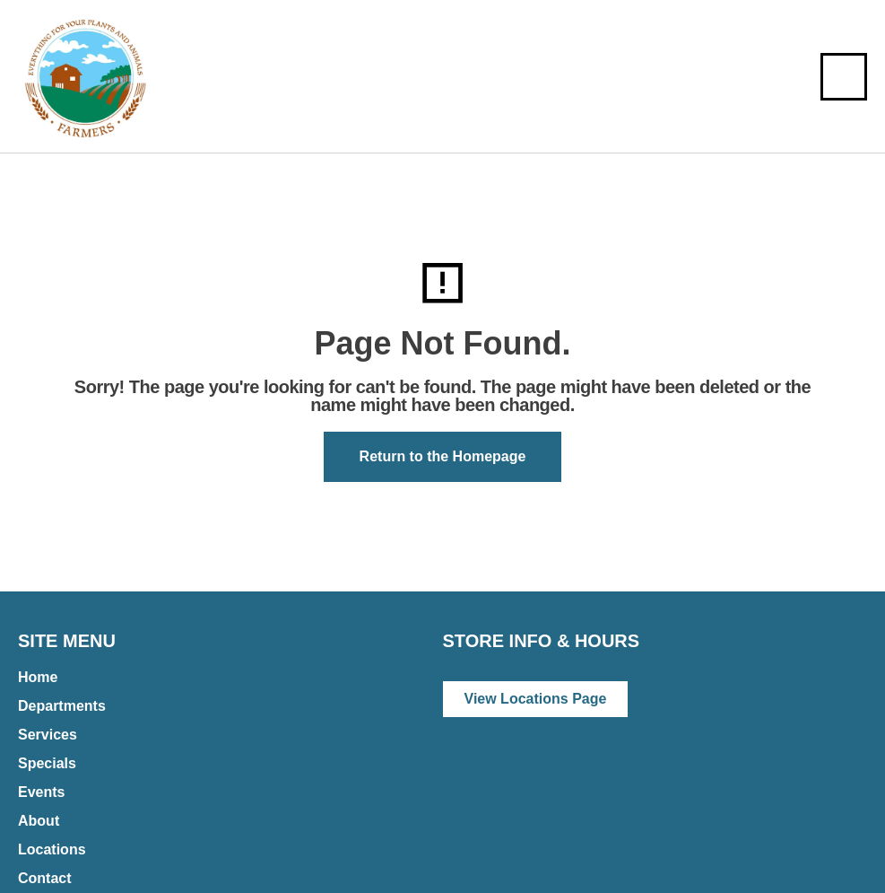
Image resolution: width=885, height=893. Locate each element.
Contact (45, 878)
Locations (52, 849)
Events (41, 792)
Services (47, 734)
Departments (62, 706)
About (38, 820)
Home (37, 677)
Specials (47, 763)
